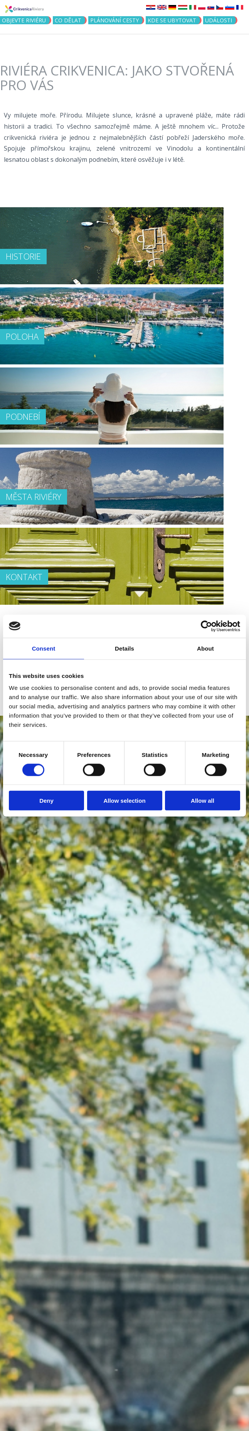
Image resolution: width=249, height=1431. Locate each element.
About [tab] (205, 648)
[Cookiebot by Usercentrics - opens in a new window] (206, 626)
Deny (46, 800)
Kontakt (24, 576)
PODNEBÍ (23, 416)
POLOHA (22, 336)
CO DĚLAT (68, 20)
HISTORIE (23, 256)
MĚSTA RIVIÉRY (33, 496)
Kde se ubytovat (172, 20)
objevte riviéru (24, 20)
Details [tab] (124, 648)
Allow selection (124, 800)
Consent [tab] (44, 648)
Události (218, 20)
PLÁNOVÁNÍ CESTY (114, 20)
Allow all (202, 800)
